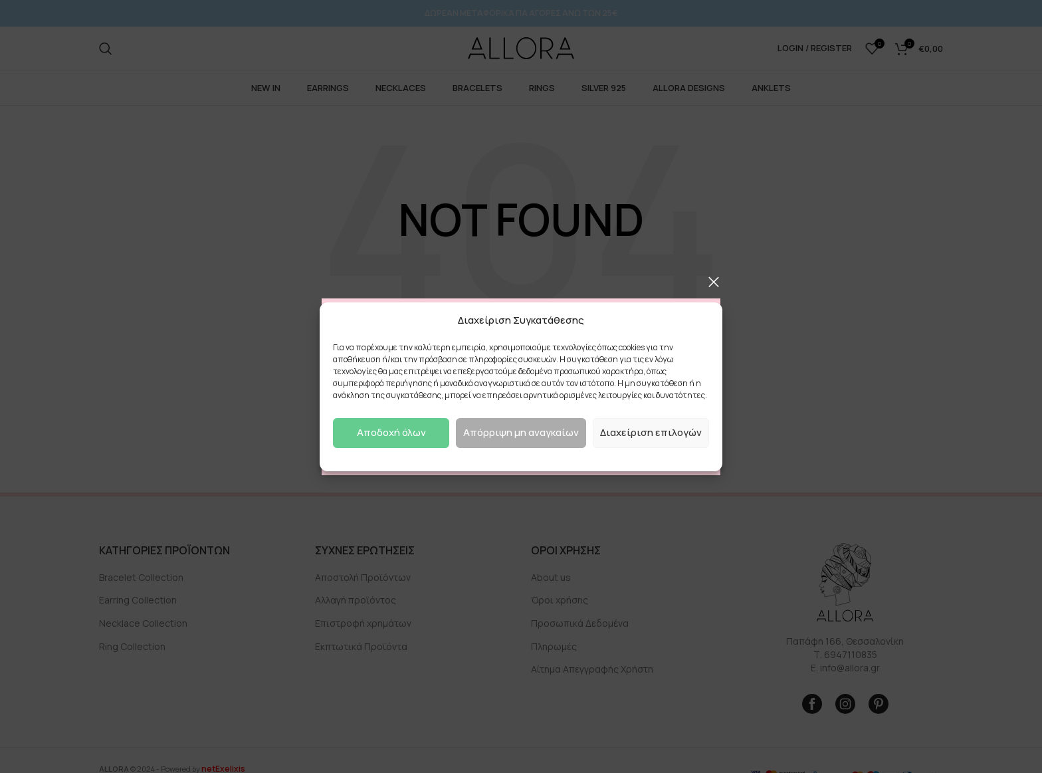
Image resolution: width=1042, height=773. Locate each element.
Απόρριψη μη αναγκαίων (521, 432)
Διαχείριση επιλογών (651, 432)
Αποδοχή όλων (391, 432)
